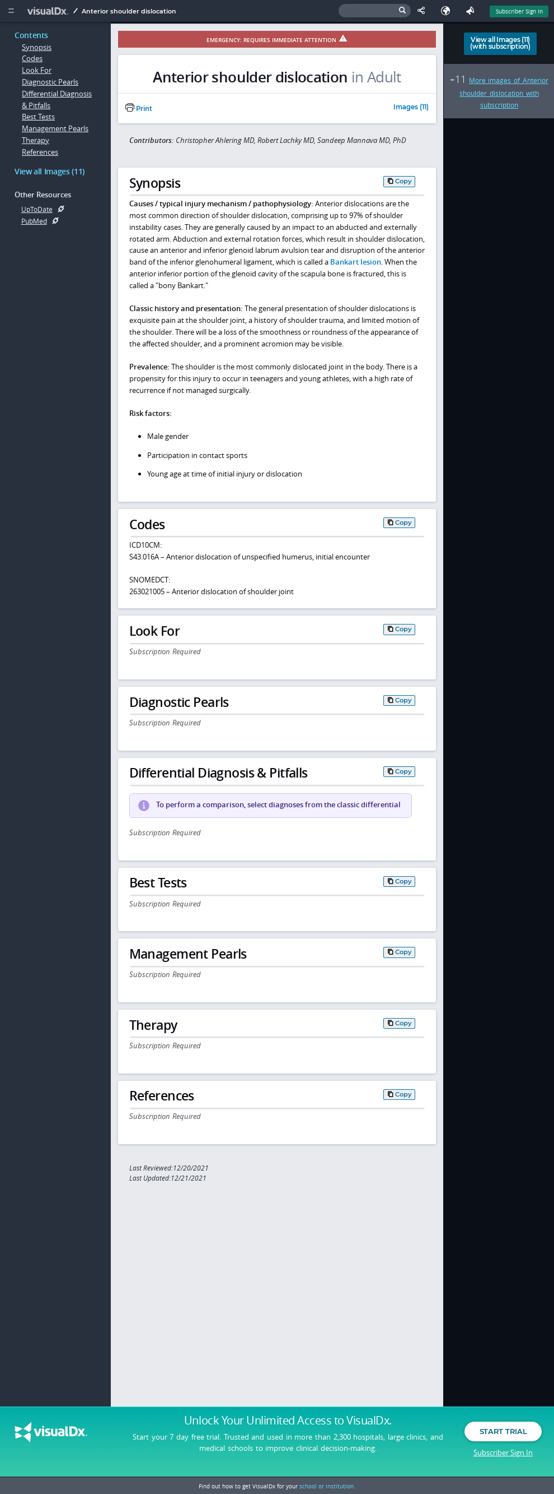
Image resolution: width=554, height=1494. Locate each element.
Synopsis (36, 47)
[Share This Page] (423, 11)
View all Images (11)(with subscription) (500, 43)
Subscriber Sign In (503, 1452)
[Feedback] (472, 11)
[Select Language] (448, 11)
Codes (32, 58)
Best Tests (38, 117)
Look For (36, 70)
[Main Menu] (11, 11)
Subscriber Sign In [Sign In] (519, 11)
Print (138, 109)
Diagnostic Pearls (50, 82)
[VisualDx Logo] (49, 11)
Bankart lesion (355, 262)
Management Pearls (55, 128)
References (40, 152)
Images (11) (411, 107)
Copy (403, 181)
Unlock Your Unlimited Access (288, 1420)
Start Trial (503, 1431)
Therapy (35, 140)
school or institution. (327, 1486)
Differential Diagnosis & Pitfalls (57, 99)
